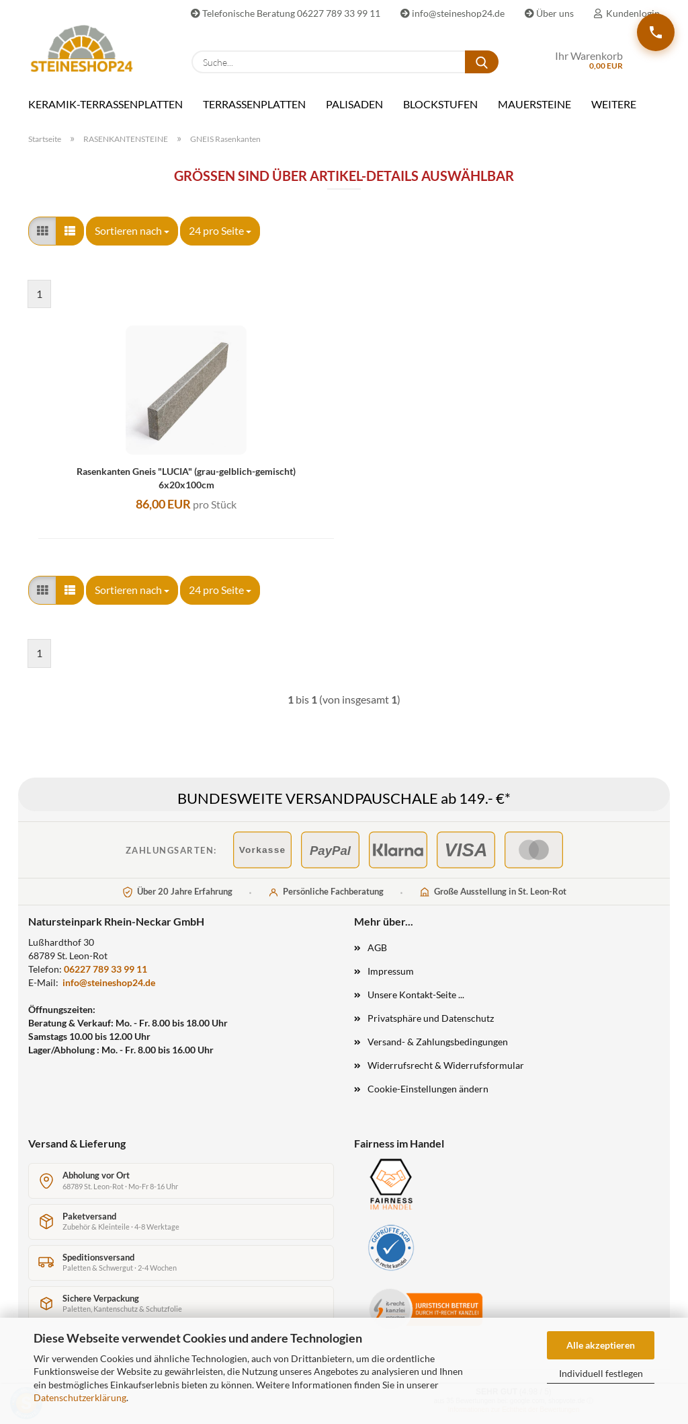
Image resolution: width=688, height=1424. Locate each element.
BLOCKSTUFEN (440, 104)
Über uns (549, 13)
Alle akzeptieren (600, 1345)
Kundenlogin (627, 13)
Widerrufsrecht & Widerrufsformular (446, 1065)
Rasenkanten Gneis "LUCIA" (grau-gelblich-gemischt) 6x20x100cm (186, 477)
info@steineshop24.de (452, 13)
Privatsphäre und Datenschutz (431, 1018)
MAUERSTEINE (534, 104)
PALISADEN (354, 104)
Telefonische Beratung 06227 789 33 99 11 (285, 13)
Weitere (613, 104)
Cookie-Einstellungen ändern (428, 1088)
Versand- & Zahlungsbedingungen (438, 1041)
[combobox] (132, 231)
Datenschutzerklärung (80, 1397)
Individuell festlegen (601, 1373)
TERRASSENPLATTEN (254, 104)
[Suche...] (482, 61)
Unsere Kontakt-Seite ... (416, 994)
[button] (42, 231)
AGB (377, 947)
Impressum (391, 971)
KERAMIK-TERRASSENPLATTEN (105, 104)
